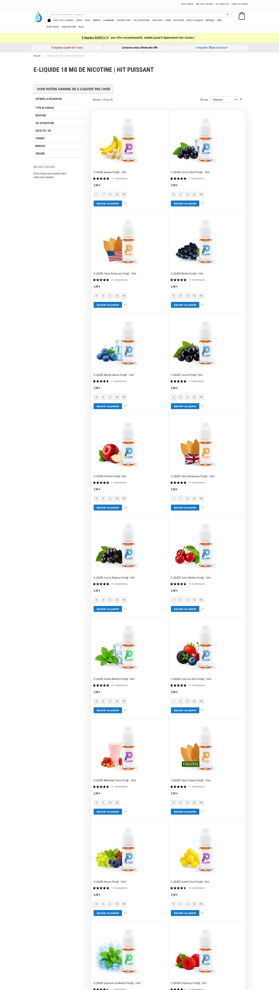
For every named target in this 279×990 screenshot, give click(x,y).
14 (197, 280)
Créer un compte (240, 4)
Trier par (204, 99)
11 (197, 786)
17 (119, 178)
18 (197, 584)
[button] (125, 203)
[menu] (138, 23)
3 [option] (180, 194)
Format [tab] (40, 138)
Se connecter (222, 4)
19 (197, 482)
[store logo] (37, 16)
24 (197, 685)
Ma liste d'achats (204, 4)
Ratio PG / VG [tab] (43, 130)
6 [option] (110, 194)
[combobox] (139, 14)
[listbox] (111, 195)
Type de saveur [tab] (44, 107)
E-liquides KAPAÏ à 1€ (95, 37)
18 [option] (124, 194)
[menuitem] (63, 20)
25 (119, 280)
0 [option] (173, 194)
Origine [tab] (40, 153)
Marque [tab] (40, 146)
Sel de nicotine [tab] (44, 123)
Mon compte (187, 4)
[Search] (228, 14)
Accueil (37, 55)
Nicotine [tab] (40, 115)
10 (197, 888)
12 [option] (117, 194)
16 (119, 584)
